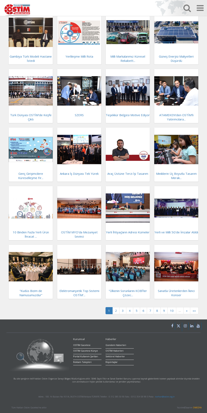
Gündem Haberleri (116, 345)
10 (172, 311)
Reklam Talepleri (82, 361)
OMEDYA (197, 407)
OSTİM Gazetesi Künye (85, 350)
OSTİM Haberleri (115, 350)
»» (194, 311)
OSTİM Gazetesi (81, 345)
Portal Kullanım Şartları (85, 356)
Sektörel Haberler (115, 356)
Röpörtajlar (112, 361)
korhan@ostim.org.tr (165, 396)
